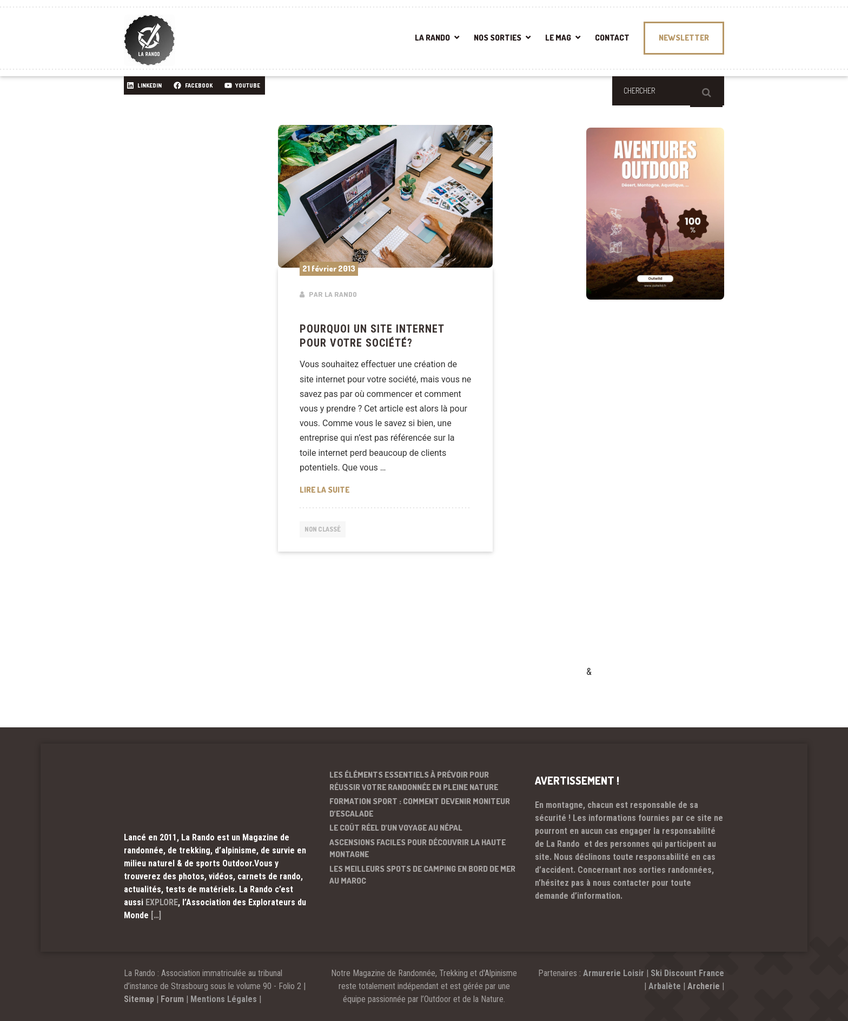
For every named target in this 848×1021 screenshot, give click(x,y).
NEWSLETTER (684, 37)
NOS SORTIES (497, 37)
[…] (156, 915)
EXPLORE (161, 902)
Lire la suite (386, 489)
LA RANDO (432, 37)
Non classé (325, 530)
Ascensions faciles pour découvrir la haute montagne (417, 848)
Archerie (703, 986)
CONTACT (612, 37)
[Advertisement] (667, 498)
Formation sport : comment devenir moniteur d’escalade (419, 807)
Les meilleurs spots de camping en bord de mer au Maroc (422, 875)
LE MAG (558, 37)
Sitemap (139, 999)
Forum (172, 999)
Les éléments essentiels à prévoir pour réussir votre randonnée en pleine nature (413, 781)
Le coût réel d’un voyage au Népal (395, 828)
